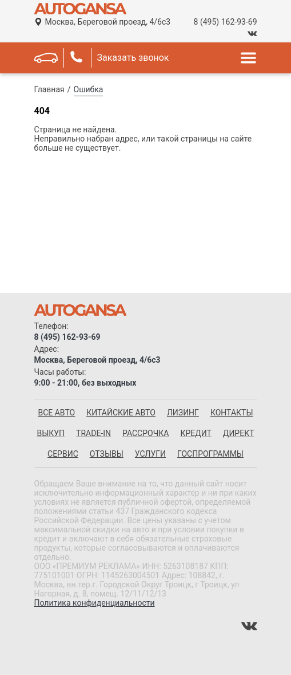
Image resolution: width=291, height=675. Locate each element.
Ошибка (88, 89)
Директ (238, 433)
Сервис (62, 453)
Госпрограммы (210, 453)
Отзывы (106, 453)
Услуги (150, 453)
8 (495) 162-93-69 (225, 21)
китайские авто (121, 412)
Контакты (231, 412)
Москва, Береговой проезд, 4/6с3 (108, 21)
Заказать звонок (133, 57)
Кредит (195, 433)
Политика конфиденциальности (94, 602)
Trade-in (93, 433)
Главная (49, 89)
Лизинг (183, 412)
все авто (56, 412)
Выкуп (51, 433)
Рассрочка (145, 433)
